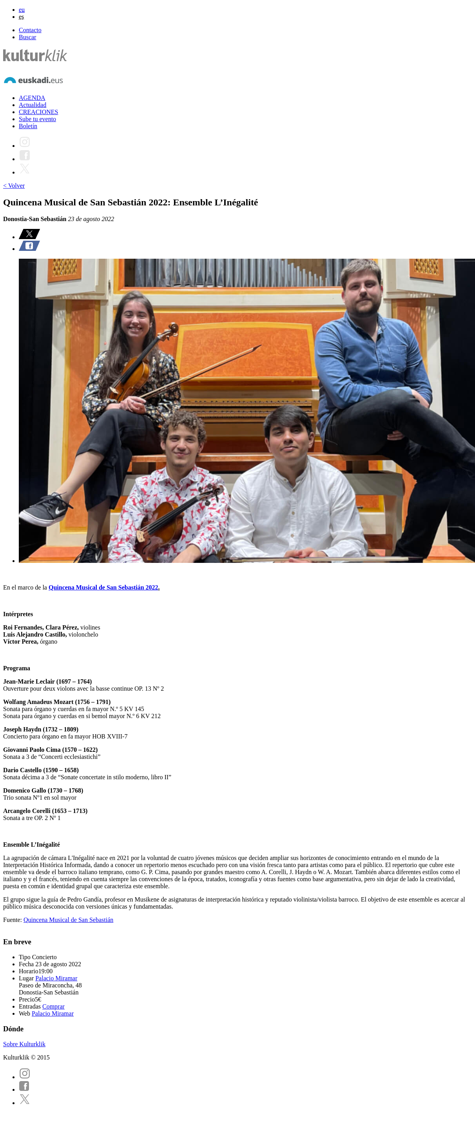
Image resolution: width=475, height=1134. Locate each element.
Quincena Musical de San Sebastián (68, 919)
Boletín (28, 126)
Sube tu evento (37, 119)
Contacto (30, 30)
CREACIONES (38, 112)
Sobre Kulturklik (24, 1044)
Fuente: (13, 919)
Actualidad (32, 105)
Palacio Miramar (56, 978)
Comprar (53, 1006)
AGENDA (32, 97)
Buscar (27, 37)
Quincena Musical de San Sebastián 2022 (103, 587)
